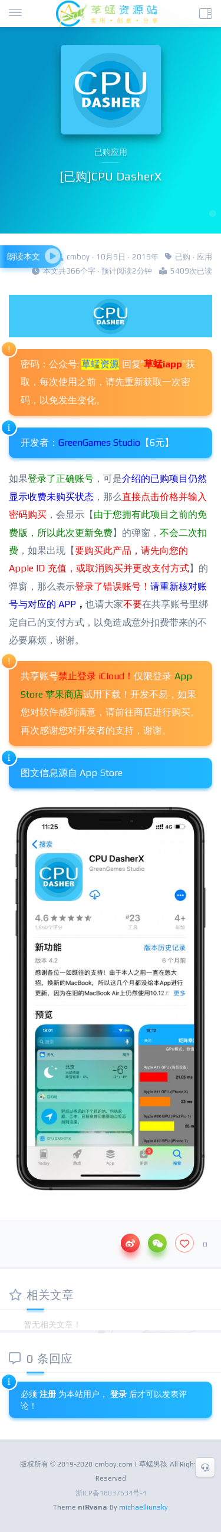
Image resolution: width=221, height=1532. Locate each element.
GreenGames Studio (99, 442)
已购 (182, 256)
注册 (47, 1394)
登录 (119, 1394)
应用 (204, 256)
